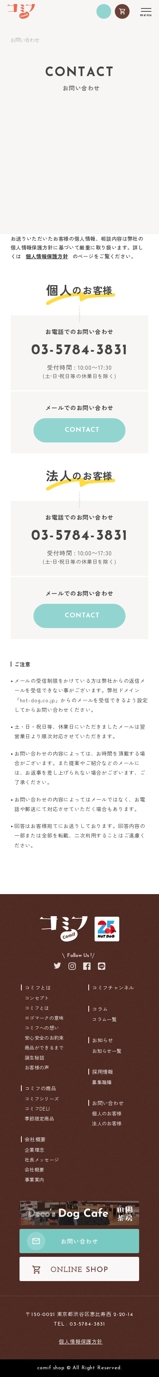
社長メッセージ (42, 1159)
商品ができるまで (44, 1047)
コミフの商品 (40, 1088)
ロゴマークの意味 (44, 1017)
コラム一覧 (104, 1019)
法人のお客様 (106, 1123)
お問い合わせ (108, 1103)
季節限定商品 (39, 1118)
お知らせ (102, 1040)
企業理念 (34, 1149)
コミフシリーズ (42, 1098)
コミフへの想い (42, 1027)
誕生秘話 (34, 1057)
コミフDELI (37, 1108)
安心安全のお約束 (44, 1037)
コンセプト (37, 997)
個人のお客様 (106, 1113)
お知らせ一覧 (106, 1050)
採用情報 (102, 1071)
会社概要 (35, 1139)
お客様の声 (37, 1067)
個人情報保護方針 (47, 256)
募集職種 (102, 1082)
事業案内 (34, 1179)
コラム (100, 1008)
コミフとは (38, 987)
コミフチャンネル (113, 987)
